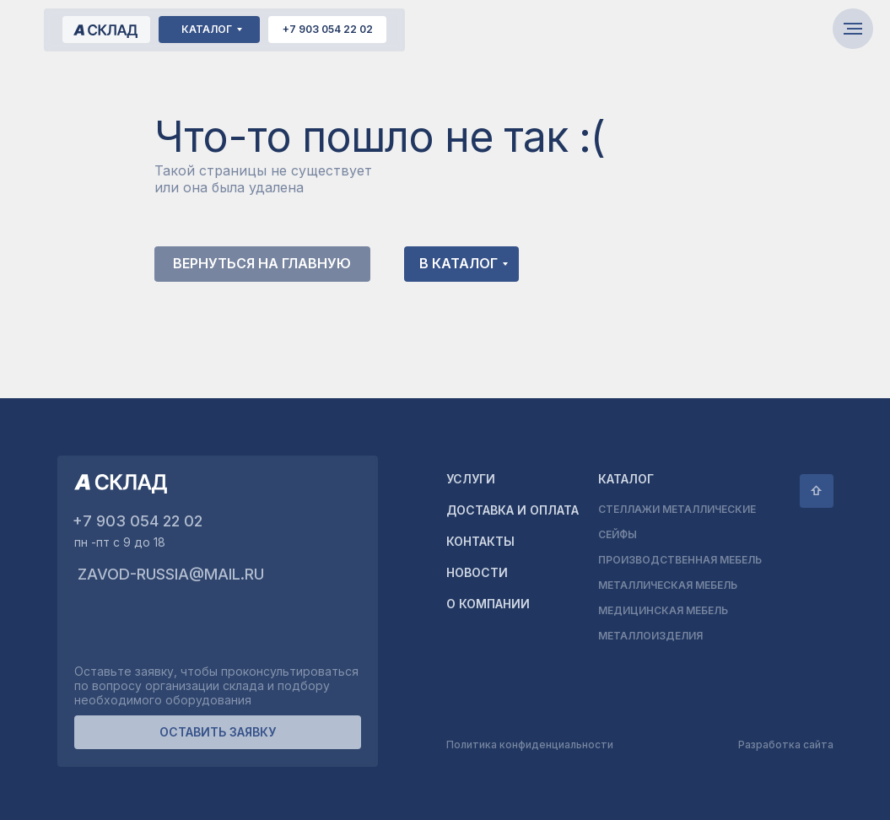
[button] (217, 732)
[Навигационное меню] (853, 29)
